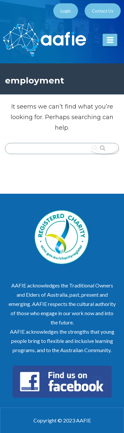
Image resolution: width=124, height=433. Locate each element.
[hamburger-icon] (110, 40)
